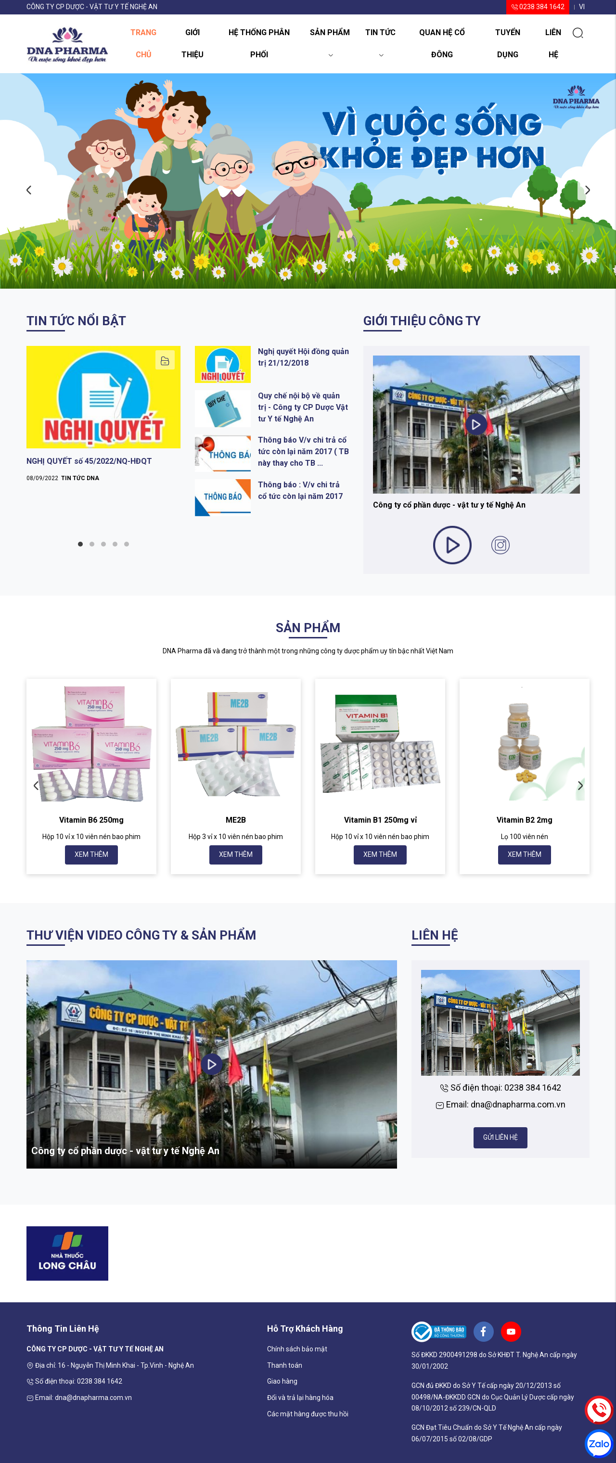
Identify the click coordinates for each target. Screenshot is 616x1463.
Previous (28, 190)
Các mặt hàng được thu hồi (307, 1414)
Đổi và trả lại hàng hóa (300, 1397)
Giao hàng (282, 1381)
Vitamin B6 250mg (91, 820)
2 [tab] (92, 544)
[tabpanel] (103, 417)
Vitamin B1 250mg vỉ (380, 820)
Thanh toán (284, 1365)
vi (582, 7)
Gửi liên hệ (500, 1137)
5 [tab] (126, 544)
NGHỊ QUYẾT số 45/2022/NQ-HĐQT (89, 461)
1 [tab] (80, 544)
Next (587, 190)
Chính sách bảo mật (297, 1349)
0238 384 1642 (538, 7)
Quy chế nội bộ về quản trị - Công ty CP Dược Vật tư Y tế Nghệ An (303, 407)
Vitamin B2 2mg (524, 820)
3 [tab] (103, 544)
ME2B (236, 820)
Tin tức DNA (80, 478)
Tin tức (380, 36)
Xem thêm (91, 854)
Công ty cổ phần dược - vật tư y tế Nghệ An (449, 504)
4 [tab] (115, 544)
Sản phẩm (330, 36)
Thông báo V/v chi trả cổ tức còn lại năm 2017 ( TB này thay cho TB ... (303, 451)
